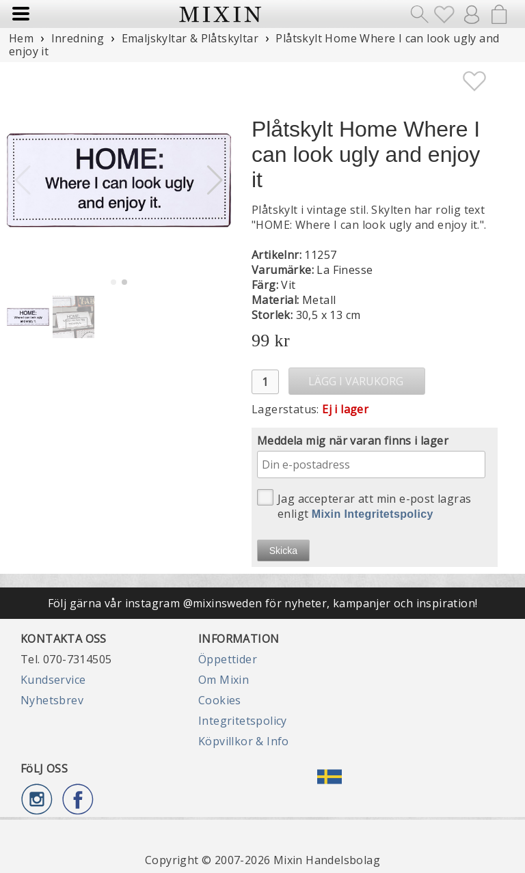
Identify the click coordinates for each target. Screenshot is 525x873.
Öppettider (227, 659)
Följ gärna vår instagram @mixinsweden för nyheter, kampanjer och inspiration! (263, 603)
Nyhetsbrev (52, 700)
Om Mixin (223, 679)
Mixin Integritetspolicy (372, 514)
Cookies (219, 700)
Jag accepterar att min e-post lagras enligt (364, 505)
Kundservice (53, 679)
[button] (215, 180)
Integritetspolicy (242, 720)
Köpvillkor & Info (243, 741)
